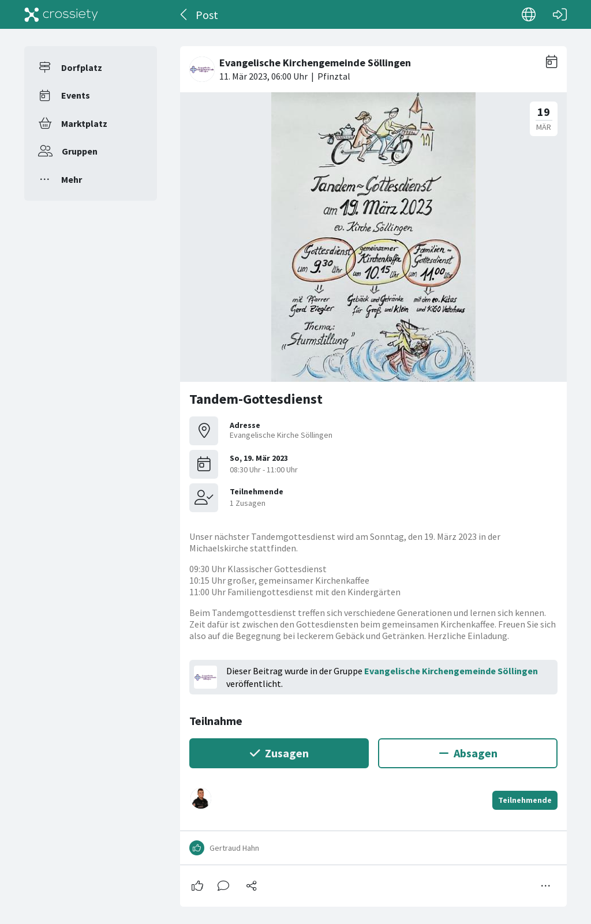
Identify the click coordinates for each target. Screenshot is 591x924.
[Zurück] (184, 14)
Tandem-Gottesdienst (256, 399)
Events (75, 95)
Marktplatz (84, 123)
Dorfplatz (81, 67)
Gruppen (80, 151)
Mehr (71, 179)
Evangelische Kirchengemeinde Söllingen (451, 671)
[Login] (560, 14)
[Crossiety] (61, 14)
